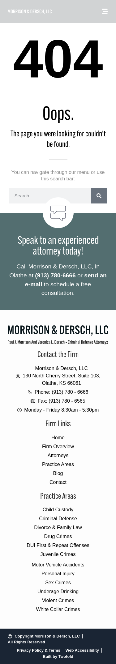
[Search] (99, 195)
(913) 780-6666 (55, 275)
